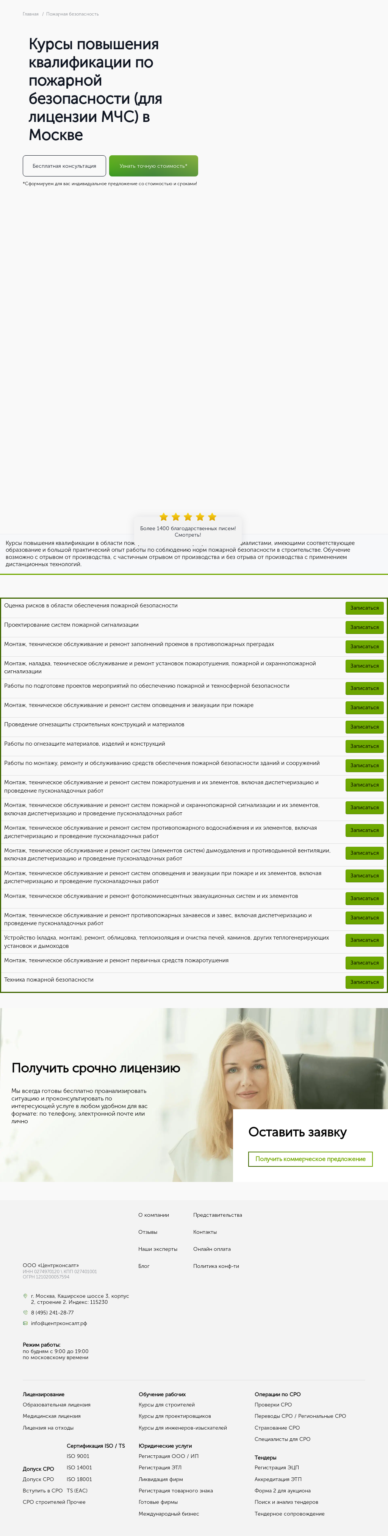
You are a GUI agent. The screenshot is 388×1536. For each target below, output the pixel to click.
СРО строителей (44, 1502)
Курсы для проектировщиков (175, 1416)
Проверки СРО (273, 1405)
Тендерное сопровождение (290, 1514)
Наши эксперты (157, 1249)
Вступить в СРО (43, 1491)
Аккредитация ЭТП (278, 1479)
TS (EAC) (77, 1491)
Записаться (364, 608)
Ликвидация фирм (161, 1479)
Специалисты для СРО (283, 1439)
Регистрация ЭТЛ (160, 1467)
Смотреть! (188, 535)
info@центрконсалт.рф (59, 1324)
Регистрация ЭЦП (277, 1467)
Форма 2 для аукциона (283, 1491)
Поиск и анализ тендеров (286, 1502)
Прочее (76, 1502)
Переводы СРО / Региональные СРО (300, 1416)
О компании (153, 1215)
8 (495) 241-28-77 (52, 1313)
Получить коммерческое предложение (310, 1159)
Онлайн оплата (212, 1249)
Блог (144, 1266)
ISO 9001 (78, 1456)
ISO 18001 (79, 1479)
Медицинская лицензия (52, 1416)
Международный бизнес (169, 1514)
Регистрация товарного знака (176, 1491)
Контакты (205, 1232)
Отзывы (147, 1232)
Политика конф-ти (216, 1266)
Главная (31, 14)
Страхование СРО (277, 1428)
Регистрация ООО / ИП (169, 1456)
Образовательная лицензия (57, 1405)
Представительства (217, 1215)
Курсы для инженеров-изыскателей (183, 1428)
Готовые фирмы (158, 1502)
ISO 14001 (79, 1467)
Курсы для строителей (167, 1405)
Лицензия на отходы (48, 1428)
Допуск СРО (38, 1479)
